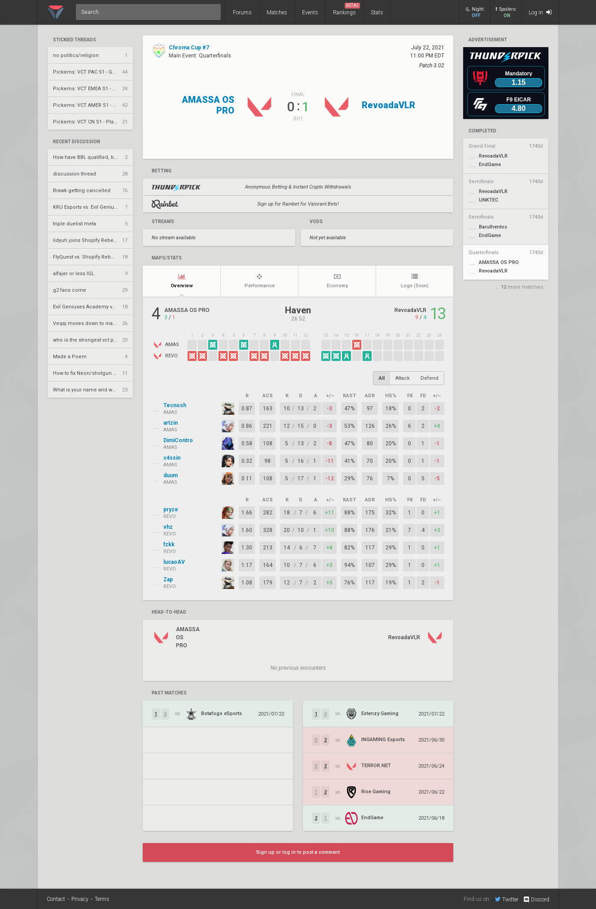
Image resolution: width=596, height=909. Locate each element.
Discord (536, 899)
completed (482, 131)
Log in (540, 12)
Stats (377, 12)
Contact (56, 899)
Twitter (506, 899)
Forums (242, 12)
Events (310, 12)
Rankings (346, 9)
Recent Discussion (76, 142)
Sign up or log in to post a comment (298, 852)
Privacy (79, 899)
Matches (277, 12)
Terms (102, 899)
